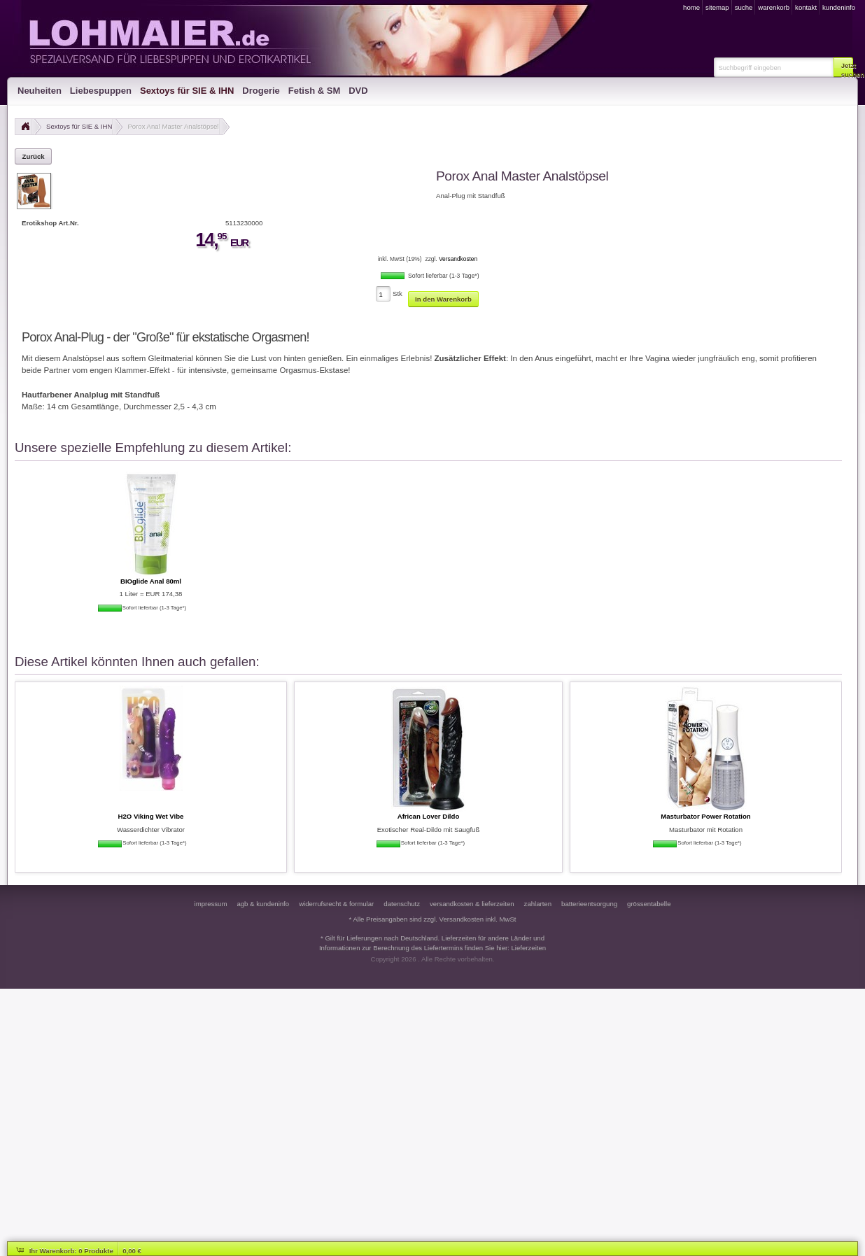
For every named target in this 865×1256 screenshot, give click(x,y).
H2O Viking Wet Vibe (151, 816)
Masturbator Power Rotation (705, 816)
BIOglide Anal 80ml (150, 581)
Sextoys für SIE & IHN (79, 126)
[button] (843, 67)
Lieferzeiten (529, 948)
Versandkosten (458, 258)
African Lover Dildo (429, 816)
